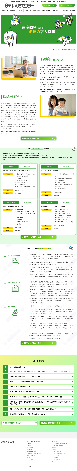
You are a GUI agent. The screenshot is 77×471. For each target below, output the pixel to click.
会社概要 (72, 10)
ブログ (21, 10)
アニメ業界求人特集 (31, 451)
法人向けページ (46, 10)
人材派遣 (29, 443)
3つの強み (5, 10)
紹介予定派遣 (30, 447)
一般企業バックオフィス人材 (60, 443)
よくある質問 (64, 10)
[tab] (38, 369)
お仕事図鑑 (27, 10)
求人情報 (13, 11)
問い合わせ (54, 461)
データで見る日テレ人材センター (61, 453)
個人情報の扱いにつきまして (60, 459)
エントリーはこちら (67, 5)
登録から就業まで (31, 455)
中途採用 (55, 10)
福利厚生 (29, 457)
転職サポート (30, 445)
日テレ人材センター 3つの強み (34, 441)
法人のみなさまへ (56, 441)
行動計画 (56, 457)
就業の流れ (36, 10)
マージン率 (56, 455)
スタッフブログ (30, 461)
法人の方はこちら (49, 5)
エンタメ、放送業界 (58, 445)
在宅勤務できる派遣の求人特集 (34, 453)
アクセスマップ (57, 451)
